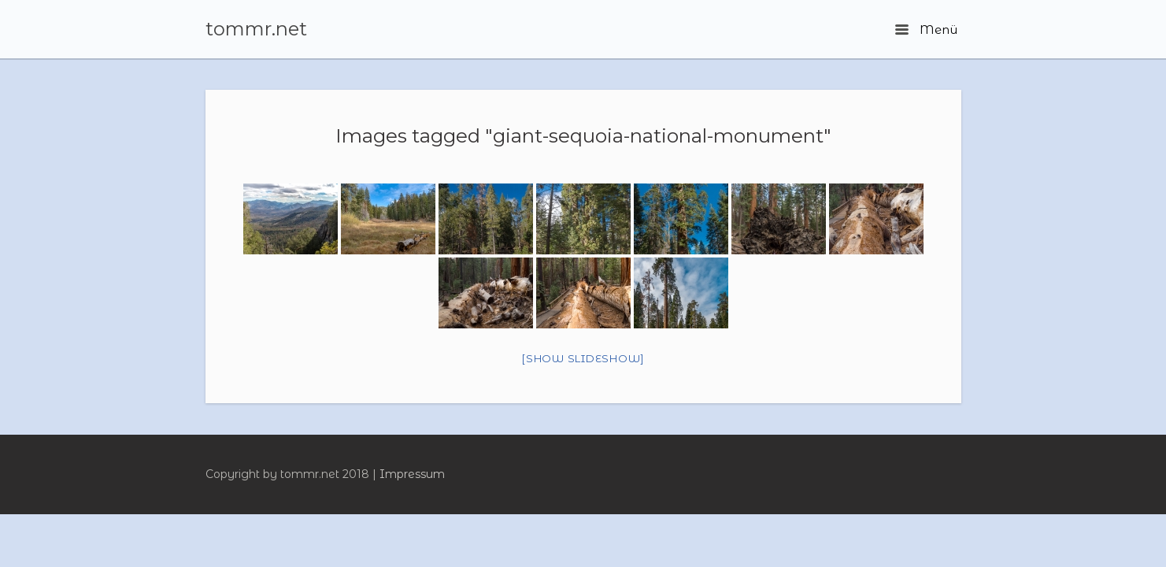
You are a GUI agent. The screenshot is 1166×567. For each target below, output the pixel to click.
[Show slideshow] (583, 358)
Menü (926, 29)
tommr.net (256, 29)
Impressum (412, 474)
